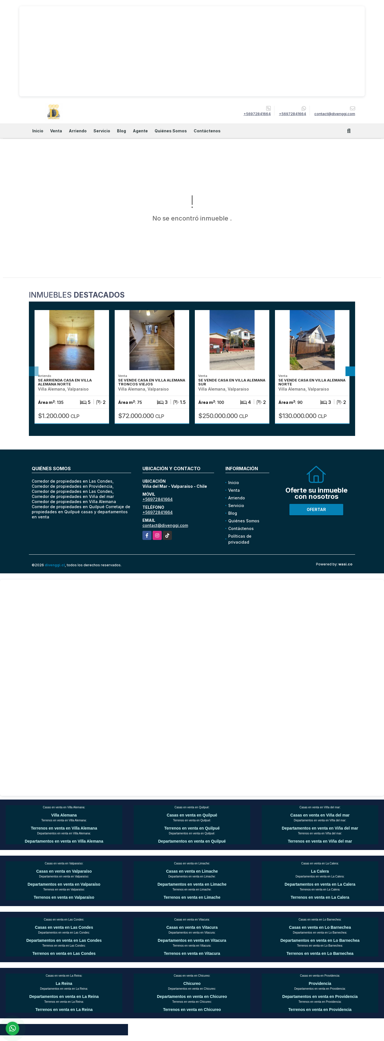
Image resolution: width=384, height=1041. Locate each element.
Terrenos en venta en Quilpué (192, 828)
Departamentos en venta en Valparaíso (64, 884)
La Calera (320, 871)
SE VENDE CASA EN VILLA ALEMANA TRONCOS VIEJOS (151, 382)
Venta (56, 130)
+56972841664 (257, 113)
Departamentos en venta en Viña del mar (320, 828)
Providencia (320, 983)
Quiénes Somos (171, 130)
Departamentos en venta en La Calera (320, 884)
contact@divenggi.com (165, 525)
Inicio (37, 130)
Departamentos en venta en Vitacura (192, 940)
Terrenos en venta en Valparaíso (64, 897)
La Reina (64, 983)
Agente (140, 130)
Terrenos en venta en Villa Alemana (64, 828)
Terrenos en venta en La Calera (320, 897)
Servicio (101, 130)
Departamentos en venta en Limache (192, 884)
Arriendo (78, 130)
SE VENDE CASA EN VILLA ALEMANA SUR (231, 382)
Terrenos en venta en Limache (192, 897)
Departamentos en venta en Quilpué (192, 841)
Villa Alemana (64, 815)
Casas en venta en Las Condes (64, 927)
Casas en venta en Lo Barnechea (320, 927)
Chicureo (192, 983)
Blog (121, 130)
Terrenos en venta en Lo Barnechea (320, 953)
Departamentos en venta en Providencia (320, 996)
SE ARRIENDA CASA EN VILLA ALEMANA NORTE (65, 382)
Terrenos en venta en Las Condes (63, 953)
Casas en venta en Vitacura (191, 927)
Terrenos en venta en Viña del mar (320, 841)
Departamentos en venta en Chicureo (192, 996)
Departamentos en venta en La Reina (64, 996)
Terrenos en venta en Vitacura (192, 953)
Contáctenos (207, 130)
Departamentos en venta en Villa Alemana (64, 841)
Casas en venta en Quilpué (192, 815)
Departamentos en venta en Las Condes (64, 940)
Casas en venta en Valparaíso (64, 871)
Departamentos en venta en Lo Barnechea (319, 940)
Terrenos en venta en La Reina (64, 1009)
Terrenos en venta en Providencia (319, 1009)
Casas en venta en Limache (192, 871)
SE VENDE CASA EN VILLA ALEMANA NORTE (311, 382)
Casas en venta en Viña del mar (319, 815)
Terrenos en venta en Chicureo (192, 1009)
